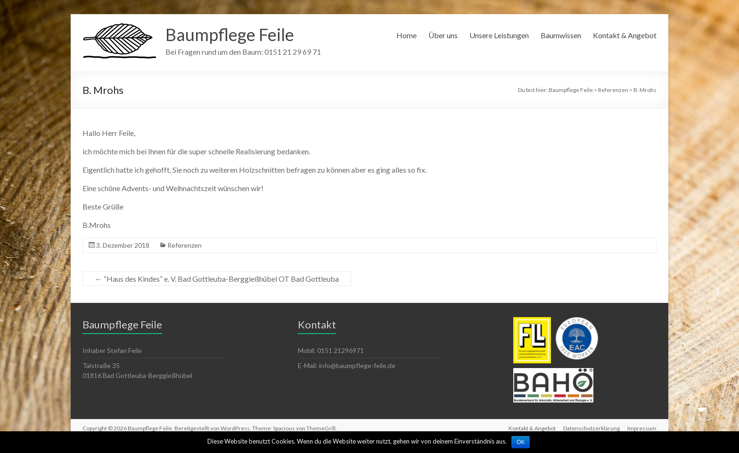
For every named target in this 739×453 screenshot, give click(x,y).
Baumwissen (561, 35)
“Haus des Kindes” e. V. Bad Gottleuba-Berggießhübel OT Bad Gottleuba (217, 278)
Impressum (642, 428)
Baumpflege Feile (229, 34)
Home (406, 35)
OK (521, 442)
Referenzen (184, 245)
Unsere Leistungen (499, 35)
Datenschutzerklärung (591, 428)
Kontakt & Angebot (625, 35)
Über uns (443, 35)
